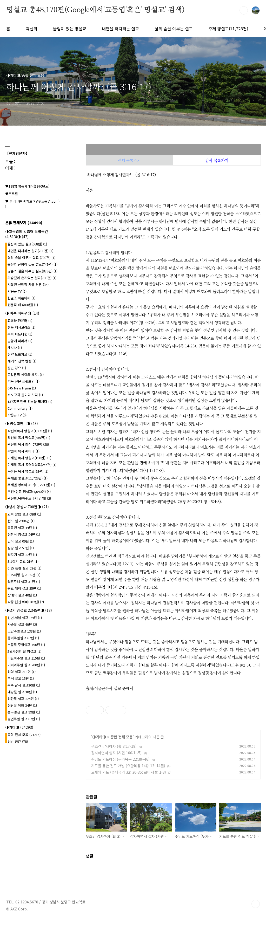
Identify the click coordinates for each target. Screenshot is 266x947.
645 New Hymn (22, 388)
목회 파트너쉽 (20, 334)
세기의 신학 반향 (22, 361)
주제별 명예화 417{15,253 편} (31, 484)
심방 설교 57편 (21, 547)
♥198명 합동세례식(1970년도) (27, 186)
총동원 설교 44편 (22, 527)
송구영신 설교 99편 (24, 712)
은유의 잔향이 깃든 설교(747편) (32, 264)
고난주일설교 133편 (24, 631)
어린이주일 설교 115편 (26, 658)
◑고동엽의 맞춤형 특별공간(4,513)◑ (26, 234)
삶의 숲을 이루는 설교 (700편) (31, 257)
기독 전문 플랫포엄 (23, 381)
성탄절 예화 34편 (22, 705)
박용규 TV (17, 291)
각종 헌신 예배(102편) (26, 601)
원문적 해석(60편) (23, 304)
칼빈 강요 (17, 367)
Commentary (20, 408)
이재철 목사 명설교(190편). (29, 457)
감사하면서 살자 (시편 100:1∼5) (116, 752)
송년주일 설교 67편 (24, 718)
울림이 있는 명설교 (69, 28)
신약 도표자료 (20, 354)
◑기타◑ (99, 736)
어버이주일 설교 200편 (26, 664)
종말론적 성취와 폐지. (26, 374)
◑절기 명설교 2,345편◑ (28, 610)
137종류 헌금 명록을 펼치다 (30, 401)
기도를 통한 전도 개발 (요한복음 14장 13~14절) (128, 765)
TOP (255, 904)
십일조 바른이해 (21, 298)
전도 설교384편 (21, 520)
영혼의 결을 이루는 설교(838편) (32, 271)
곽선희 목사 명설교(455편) (29, 437)
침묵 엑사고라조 (21, 327)
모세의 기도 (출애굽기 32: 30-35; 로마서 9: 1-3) (128, 772)
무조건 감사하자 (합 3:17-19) (114, 746)
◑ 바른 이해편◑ (22, 313)
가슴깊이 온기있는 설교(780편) (32, 277)
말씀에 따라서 (20, 340)
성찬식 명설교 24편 (24, 534)
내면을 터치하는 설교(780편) (30, 250)
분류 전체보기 (23, 222)
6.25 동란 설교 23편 (24, 568)
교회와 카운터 (20, 320)
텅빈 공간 (18, 741)
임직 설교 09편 (21, 541)
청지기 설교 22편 (22, 554)
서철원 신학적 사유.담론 (28, 284)
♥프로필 (11, 193)
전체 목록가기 (129, 160)
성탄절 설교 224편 (23, 698)
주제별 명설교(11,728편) (28, 478)
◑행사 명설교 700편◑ (27, 506)
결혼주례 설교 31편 (24, 581)
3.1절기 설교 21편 (23, 561)
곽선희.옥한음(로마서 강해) (29, 498)
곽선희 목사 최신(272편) (28, 444)
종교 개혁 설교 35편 (24, 588)
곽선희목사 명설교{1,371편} (30, 430)
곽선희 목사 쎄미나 (23, 451)
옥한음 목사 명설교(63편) (28, 471)
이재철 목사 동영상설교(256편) (32, 464)
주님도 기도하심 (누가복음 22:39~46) (120, 759)
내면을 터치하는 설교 (120, 28)
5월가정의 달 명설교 (24, 651)
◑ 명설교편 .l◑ (21, 423)
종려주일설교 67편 (23, 637)
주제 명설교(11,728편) (228, 28)
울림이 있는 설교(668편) (27, 244)
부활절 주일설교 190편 (26, 644)
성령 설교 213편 (22, 671)
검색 (244, 10)
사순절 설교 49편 (22, 624)
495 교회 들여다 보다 (25, 394)
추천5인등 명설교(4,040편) (29, 491)
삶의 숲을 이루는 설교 (174, 28)
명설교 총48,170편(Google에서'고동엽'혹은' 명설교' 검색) (95, 10)
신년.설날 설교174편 (25, 617)
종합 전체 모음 (121, 736)
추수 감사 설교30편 (24, 685)
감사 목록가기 (216, 160)
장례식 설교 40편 (22, 595)
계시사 (15, 347)
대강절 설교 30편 (22, 691)
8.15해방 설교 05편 (24, 574)
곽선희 (31, 28)
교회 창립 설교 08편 (24, 514)
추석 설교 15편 (21, 678)
